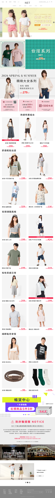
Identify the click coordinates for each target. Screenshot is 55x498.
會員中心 (16, 491)
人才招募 (4, 493)
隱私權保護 (21, 491)
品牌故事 (4, 491)
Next (54, 22)
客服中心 (16, 492)
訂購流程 (9, 491)
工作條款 (21, 493)
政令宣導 (21, 492)
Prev (1, 22)
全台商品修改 (10, 493)
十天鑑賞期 (9, 492)
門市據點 (4, 492)
